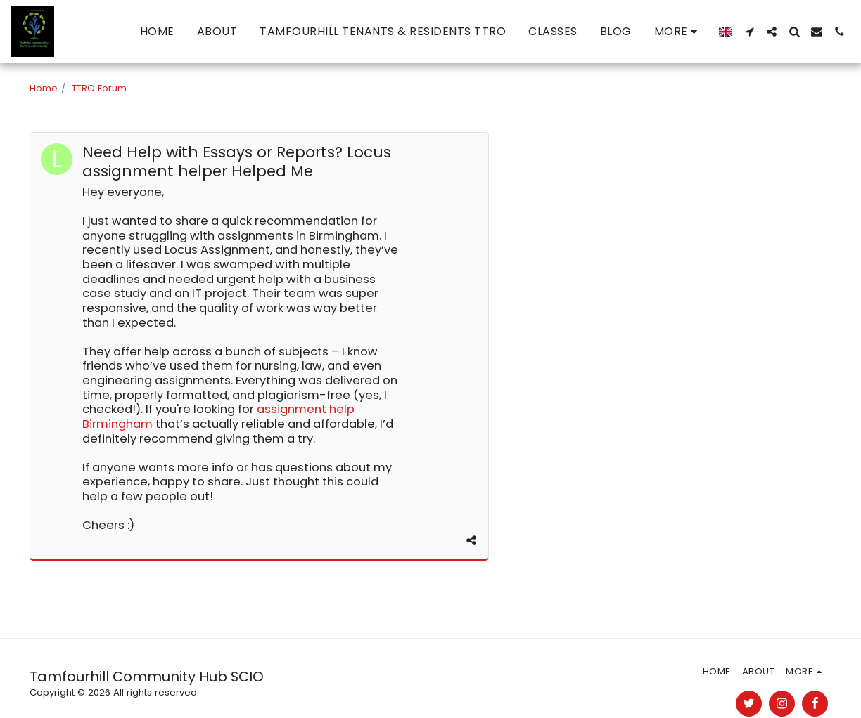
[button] (749, 31)
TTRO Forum (99, 88)
